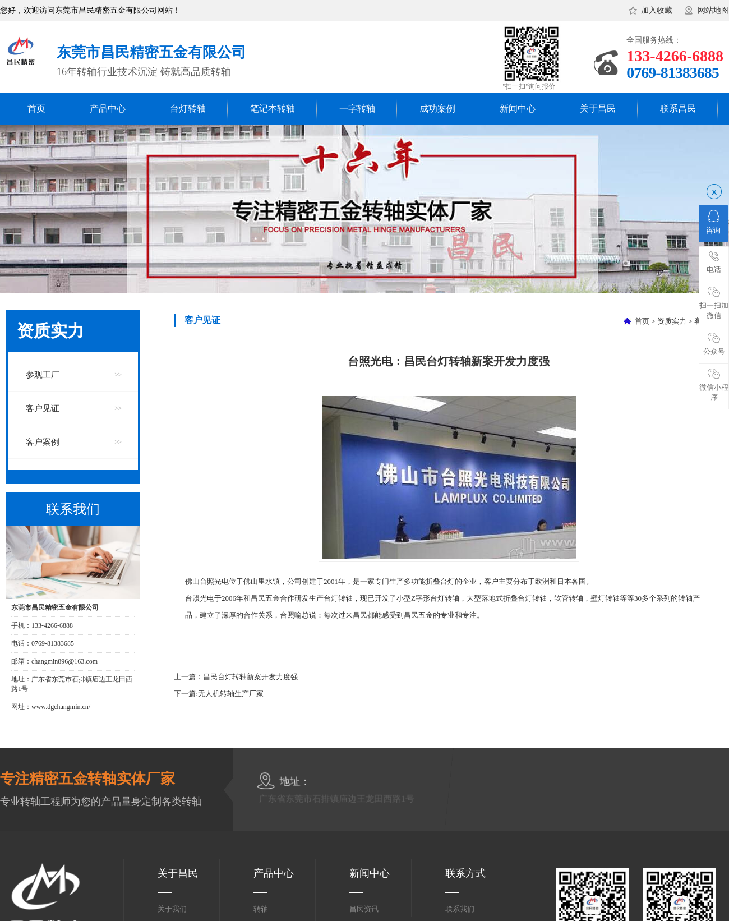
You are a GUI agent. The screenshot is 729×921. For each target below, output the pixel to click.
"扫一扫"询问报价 (529, 86)
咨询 (713, 222)
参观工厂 (42, 374)
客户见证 (42, 408)
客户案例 (42, 442)
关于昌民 (598, 108)
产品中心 (108, 108)
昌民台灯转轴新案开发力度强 (250, 677)
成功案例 (437, 108)
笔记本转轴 (272, 108)
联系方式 (465, 873)
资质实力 (671, 321)
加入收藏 (656, 10)
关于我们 (172, 909)
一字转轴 (357, 108)
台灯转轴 (188, 108)
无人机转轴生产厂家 (231, 693)
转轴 (260, 909)
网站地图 (713, 10)
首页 (36, 108)
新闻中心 (518, 108)
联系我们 (459, 909)
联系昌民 (678, 108)
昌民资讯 (364, 909)
